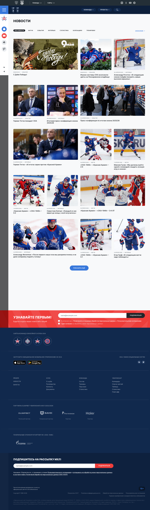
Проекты (104, 10)
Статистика (64, 30)
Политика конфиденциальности (90, 493)
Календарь (116, 381)
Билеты (16, 385)
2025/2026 (139, 31)
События (40, 30)
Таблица (115, 387)
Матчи (30, 30)
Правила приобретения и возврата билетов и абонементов (127, 496)
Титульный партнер (24, 419)
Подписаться (135, 315)
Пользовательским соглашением (129, 321)
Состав (81, 381)
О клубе (49, 381)
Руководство (51, 384)
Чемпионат (117, 378)
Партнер (68, 419)
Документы (50, 389)
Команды (88, 10)
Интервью (51, 30)
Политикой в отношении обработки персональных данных (94, 321)
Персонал (82, 387)
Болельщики (77, 30)
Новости (17, 381)
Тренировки (90, 30)
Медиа (16, 378)
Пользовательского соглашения (59, 472)
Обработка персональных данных (113, 493)
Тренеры (82, 384)
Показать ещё (79, 268)
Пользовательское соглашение (135, 493)
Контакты (49, 387)
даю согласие (67, 324)
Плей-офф (115, 392)
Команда (83, 378)
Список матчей (117, 384)
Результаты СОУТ (73, 493)
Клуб (48, 378)
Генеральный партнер (46, 419)
